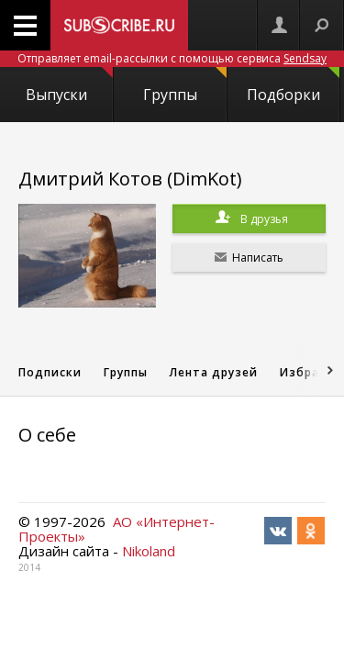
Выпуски (69, 86)
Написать (249, 257)
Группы (184, 86)
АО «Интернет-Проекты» (116, 528)
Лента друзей (214, 372)
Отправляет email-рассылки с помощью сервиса (172, 58)
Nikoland (148, 551)
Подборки (293, 86)
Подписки (50, 372)
